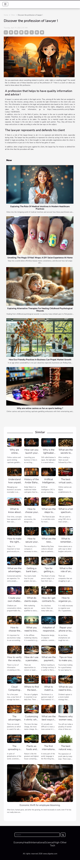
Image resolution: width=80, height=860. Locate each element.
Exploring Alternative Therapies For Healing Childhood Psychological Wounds (40, 309)
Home (6, 15)
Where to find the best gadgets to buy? (31, 691)
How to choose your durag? (31, 512)
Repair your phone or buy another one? (66, 630)
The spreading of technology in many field (14, 750)
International (38, 842)
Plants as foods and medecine (31, 749)
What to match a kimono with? (49, 690)
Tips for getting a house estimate (48, 573)
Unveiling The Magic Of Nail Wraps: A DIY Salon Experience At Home (40, 257)
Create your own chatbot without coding (14, 602)
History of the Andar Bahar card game (31, 482)
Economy (18, 842)
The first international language (48, 749)
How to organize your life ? (66, 601)
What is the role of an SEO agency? (66, 571)
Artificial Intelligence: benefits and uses (48, 484)
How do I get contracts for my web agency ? (48, 602)
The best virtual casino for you (66, 482)
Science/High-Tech (52, 844)
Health (27, 842)
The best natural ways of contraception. (65, 750)
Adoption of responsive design (48, 630)
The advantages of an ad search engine (14, 721)
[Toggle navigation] (5, 4)
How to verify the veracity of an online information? (14, 662)
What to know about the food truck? (14, 513)
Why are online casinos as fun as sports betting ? (40, 408)
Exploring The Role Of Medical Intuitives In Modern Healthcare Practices (40, 207)
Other (13, 15)
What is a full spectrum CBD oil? (66, 512)
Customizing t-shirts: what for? (31, 719)
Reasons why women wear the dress (66, 719)
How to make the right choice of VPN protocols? (14, 543)
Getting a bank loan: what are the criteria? (31, 573)
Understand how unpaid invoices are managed (14, 484)
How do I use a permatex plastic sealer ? (31, 662)
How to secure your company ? (31, 542)
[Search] (37, 835)
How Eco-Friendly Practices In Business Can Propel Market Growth (40, 359)
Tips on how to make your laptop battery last (65, 662)
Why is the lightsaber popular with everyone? (48, 454)
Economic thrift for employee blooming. (40, 805)
